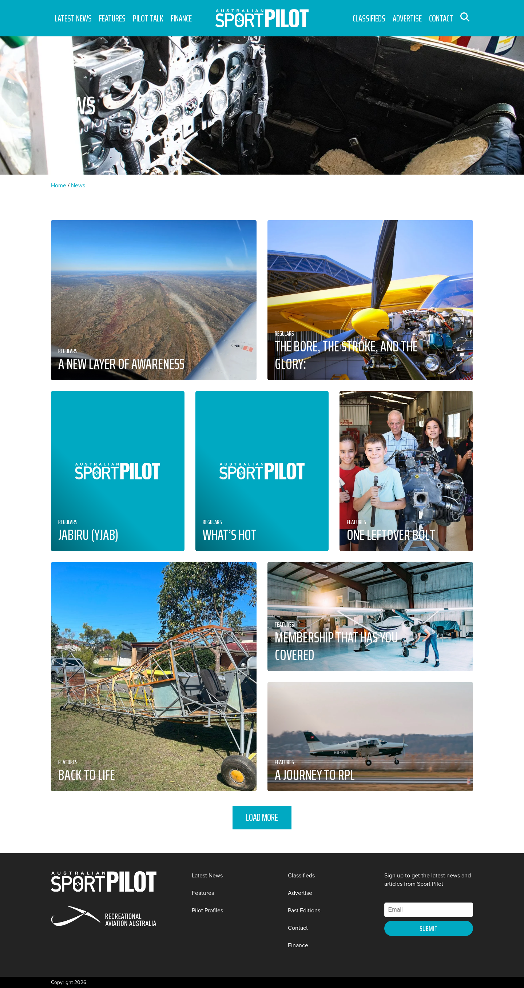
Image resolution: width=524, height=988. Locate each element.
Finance (181, 18)
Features (112, 18)
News (78, 185)
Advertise (407, 18)
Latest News (73, 18)
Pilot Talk (148, 18)
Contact (441, 18)
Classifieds (369, 18)
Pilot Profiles (207, 910)
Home (58, 185)
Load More (262, 817)
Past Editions (304, 910)
